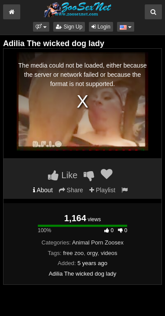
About (43, 190)
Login (101, 27)
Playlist (102, 190)
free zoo (73, 253)
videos (109, 253)
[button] (41, 27)
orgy (92, 253)
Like (62, 175)
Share (71, 190)
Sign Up (69, 27)
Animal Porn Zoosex (98, 242)
